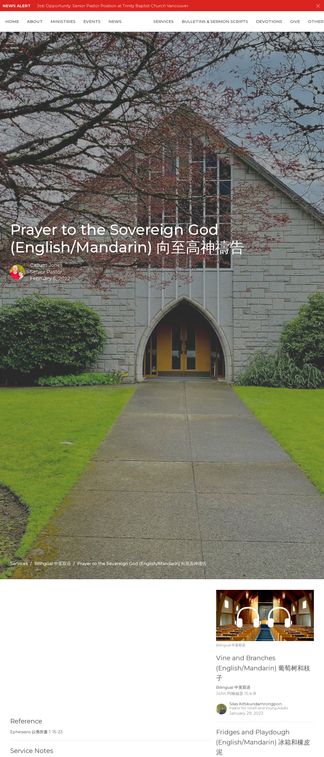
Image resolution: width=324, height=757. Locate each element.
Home (12, 21)
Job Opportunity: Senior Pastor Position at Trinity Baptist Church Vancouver (112, 5)
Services (163, 21)
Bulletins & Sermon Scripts (215, 21)
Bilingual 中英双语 (52, 563)
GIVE (295, 21)
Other (315, 21)
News (115, 21)
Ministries (63, 21)
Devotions (269, 21)
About (35, 21)
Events (91, 21)
